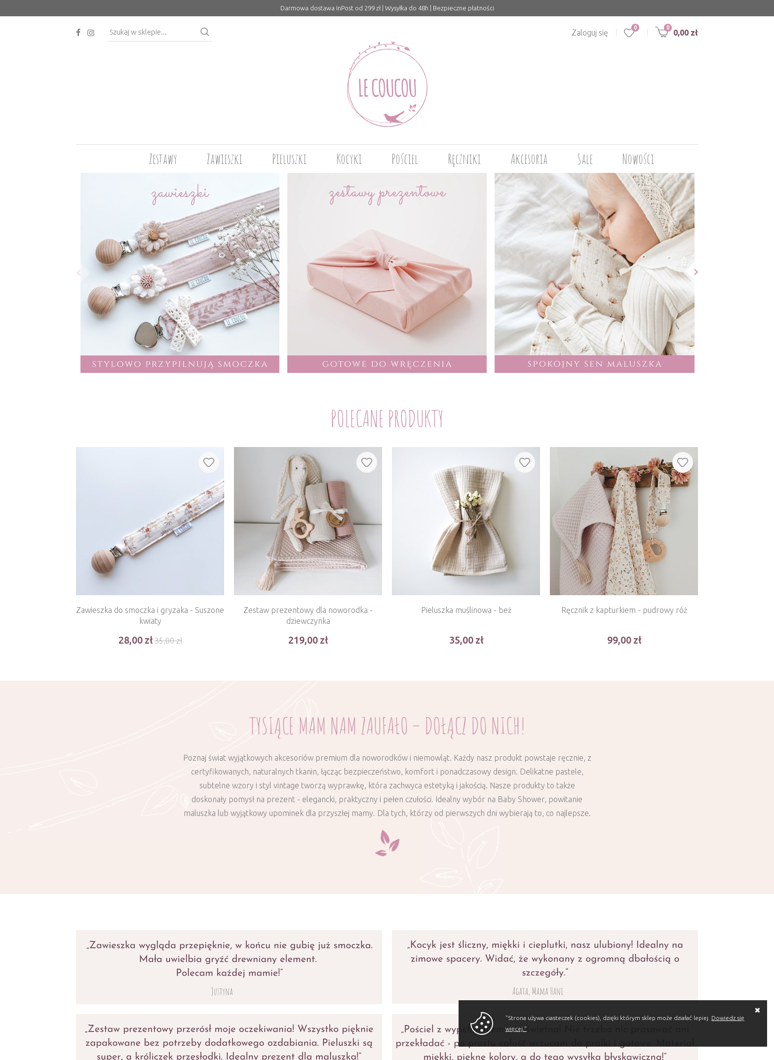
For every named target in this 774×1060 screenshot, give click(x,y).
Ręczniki (464, 158)
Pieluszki (289, 158)
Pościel (404, 158)
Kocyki (349, 158)
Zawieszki (224, 158)
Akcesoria (528, 158)
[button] (75, 272)
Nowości (638, 158)
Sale (585, 158)
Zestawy (163, 158)
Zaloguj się (590, 32)
